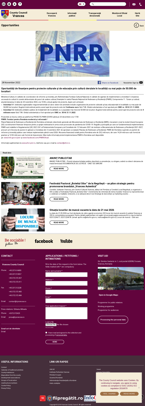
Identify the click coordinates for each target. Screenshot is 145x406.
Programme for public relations (110, 302)
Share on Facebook (110, 82)
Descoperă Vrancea (52, 14)
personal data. (61, 334)
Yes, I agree (109, 394)
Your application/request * (55, 305)
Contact (4, 366)
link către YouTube (66, 240)
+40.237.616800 (15, 270)
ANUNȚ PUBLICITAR (61, 157)
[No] (139, 387)
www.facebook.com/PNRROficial (36, 137)
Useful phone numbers (9, 382)
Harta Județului (55, 382)
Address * (49, 279)
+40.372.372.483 (15, 291)
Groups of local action (9, 379)
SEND (54, 341)
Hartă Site (137, 14)
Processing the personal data (113, 319)
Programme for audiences (108, 309)
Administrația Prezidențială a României (63, 379)
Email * (48, 296)
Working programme (106, 306)
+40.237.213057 (15, 273)
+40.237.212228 (15, 287)
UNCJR (52, 368)
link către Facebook (44, 240)
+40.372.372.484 (15, 295)
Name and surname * (53, 270)
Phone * (48, 287)
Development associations (10, 377)
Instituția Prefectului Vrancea (59, 371)
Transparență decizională (95, 14)
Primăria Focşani (55, 374)
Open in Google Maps (108, 294)
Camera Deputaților (103, 371)
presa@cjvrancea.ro (16, 316)
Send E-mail (134, 4)
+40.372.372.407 (15, 277)
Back (139, 25)
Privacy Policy (6, 387)
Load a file (49, 321)
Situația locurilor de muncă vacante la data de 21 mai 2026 (82, 209)
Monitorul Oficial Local (119, 14)
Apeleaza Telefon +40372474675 (141, 4)
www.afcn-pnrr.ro (28, 142)
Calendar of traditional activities (12, 369)
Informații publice (72, 14)
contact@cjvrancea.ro (17, 301)
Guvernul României (56, 377)
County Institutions (7, 372)
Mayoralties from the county (11, 374)
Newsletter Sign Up (131, 82)
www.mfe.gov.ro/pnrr (12, 137)
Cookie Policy (6, 385)
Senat (99, 368)
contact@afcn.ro (63, 142)
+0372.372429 (14, 312)
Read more (59, 168)
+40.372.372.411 (15, 281)
